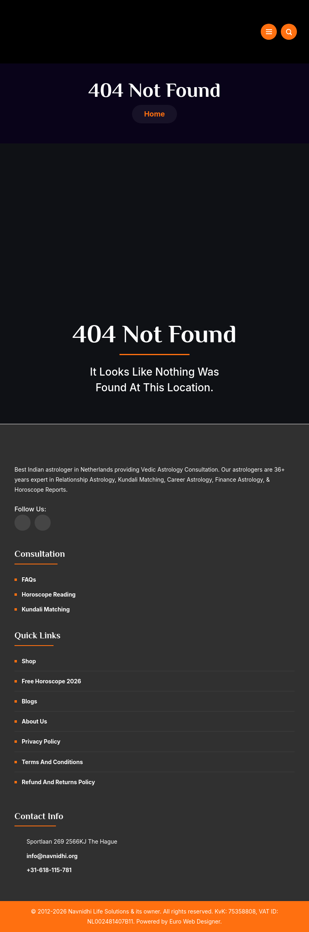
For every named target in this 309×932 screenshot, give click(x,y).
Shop (29, 661)
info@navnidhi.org (52, 855)
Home (154, 114)
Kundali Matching (46, 609)
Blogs (29, 701)
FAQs (29, 579)
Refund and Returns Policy (58, 782)
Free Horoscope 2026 (51, 681)
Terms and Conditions (52, 761)
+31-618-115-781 (49, 870)
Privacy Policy (41, 741)
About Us (34, 721)
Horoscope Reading (49, 594)
